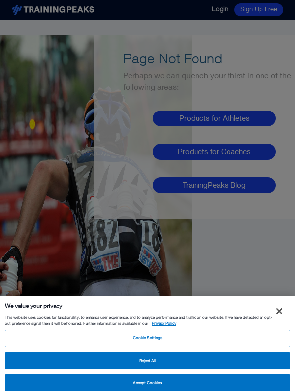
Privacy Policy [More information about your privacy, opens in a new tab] (164, 326)
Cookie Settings (147, 340)
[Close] (279, 314)
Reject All (147, 363)
